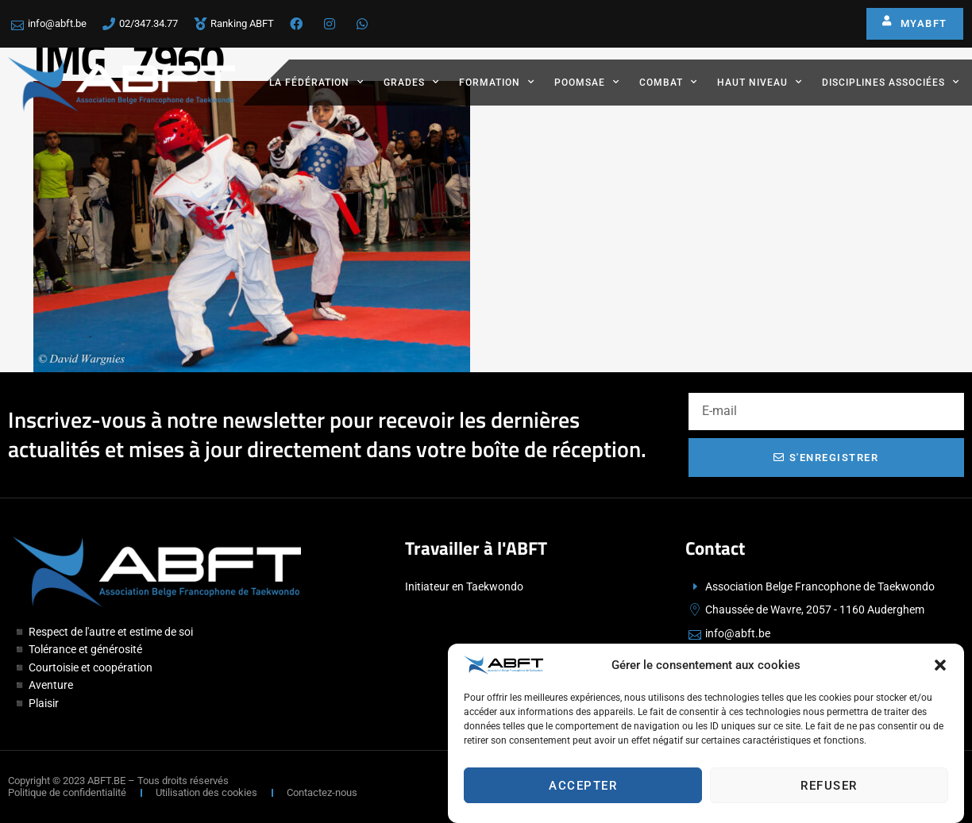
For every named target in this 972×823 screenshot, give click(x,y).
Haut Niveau (759, 82)
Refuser (829, 789)
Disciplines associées (890, 82)
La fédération (316, 82)
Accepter (583, 789)
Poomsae (586, 82)
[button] (940, 668)
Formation (496, 82)
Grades (411, 82)
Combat (668, 82)
